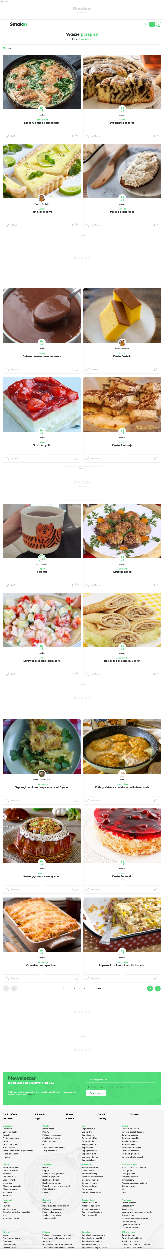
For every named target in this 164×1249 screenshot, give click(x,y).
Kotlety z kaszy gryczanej (53, 1173)
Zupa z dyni (87, 1132)
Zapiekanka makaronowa (53, 1147)
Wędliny (102, 1118)
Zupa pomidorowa (90, 1157)
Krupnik (45, 1170)
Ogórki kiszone (128, 1209)
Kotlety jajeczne (128, 1235)
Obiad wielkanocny (90, 1170)
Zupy (37, 1118)
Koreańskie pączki (11, 1218)
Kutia (124, 1189)
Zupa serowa (88, 1147)
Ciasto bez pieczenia (12, 1186)
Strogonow (7, 1241)
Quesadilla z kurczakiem (132, 1247)
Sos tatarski (87, 1189)
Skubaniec (7, 1195)
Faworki (6, 1206)
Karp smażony (128, 1180)
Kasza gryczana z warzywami (41, 876)
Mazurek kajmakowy (91, 1206)
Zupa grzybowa (128, 1173)
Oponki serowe (9, 1209)
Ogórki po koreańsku (131, 1224)
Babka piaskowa (89, 1186)
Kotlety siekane (49, 1141)
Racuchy (6, 1135)
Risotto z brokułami (50, 1180)
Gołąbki (45, 1167)
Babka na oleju (9, 1177)
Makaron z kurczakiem (52, 1135)
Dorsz (44, 1144)
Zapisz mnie (96, 1093)
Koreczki (6, 1215)
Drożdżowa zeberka (122, 122)
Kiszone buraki (128, 1215)
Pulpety (45, 1132)
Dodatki (122, 209)
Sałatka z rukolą (129, 1144)
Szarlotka (7, 1173)
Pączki (6, 1203)
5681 (98, 988)
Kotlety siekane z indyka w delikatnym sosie (122, 787)
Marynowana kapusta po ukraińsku (137, 1212)
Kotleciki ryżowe (49, 1189)
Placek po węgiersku (12, 1238)
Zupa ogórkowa (89, 1154)
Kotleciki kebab (122, 571)
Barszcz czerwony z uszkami (134, 1167)
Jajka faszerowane (90, 1167)
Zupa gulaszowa (89, 1151)
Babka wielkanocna (90, 1180)
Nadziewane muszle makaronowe (57, 1244)
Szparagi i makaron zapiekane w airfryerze (42, 787)
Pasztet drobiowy (89, 1173)
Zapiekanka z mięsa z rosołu (94, 1247)
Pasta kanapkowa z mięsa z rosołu (18, 1151)
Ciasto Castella (122, 356)
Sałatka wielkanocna (91, 1192)
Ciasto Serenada (122, 876)
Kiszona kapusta (129, 1203)
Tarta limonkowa (41, 211)
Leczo (5, 1235)
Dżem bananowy (129, 1221)
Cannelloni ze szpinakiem (41, 965)
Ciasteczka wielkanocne (92, 1177)
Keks (124, 1192)
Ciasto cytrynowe (10, 1189)
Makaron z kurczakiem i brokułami (57, 1235)
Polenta (45, 1192)
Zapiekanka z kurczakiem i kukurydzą (122, 965)
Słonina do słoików (130, 1228)
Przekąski (8, 1118)
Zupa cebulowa (89, 1160)
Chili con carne (9, 1247)
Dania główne (42, 120)
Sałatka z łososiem (130, 1135)
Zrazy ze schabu (49, 1151)
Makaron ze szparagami (53, 1209)
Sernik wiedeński (49, 1218)
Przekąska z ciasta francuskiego (136, 1244)
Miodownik (7, 1192)
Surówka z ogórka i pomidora (41, 660)
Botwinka (46, 1203)
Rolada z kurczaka (130, 1241)
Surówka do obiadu (130, 1129)
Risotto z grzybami (50, 1177)
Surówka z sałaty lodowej (133, 1132)
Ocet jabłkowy (128, 1206)
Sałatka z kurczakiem (131, 1138)
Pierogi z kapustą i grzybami (134, 1183)
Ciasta (122, 120)
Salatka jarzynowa (130, 1141)
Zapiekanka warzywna (92, 1244)
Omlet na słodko (10, 1132)
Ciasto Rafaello (9, 1180)
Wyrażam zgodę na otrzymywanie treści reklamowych (108, 1087)
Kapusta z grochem (130, 1177)
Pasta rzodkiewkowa (51, 1212)
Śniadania (39, 1114)
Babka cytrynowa (90, 1183)
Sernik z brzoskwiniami (52, 1215)
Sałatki (42, 658)
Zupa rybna (127, 1170)
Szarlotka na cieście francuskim (16, 1212)
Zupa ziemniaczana (90, 1144)
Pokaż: (82, 39)
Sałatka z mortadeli (130, 1151)
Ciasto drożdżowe (10, 1170)
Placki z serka (9, 1147)
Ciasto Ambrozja (122, 445)
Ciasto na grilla (42, 445)
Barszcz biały (88, 1141)
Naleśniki (7, 1141)
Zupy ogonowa (88, 1129)
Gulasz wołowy (9, 1244)
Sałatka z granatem (130, 1154)
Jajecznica (7, 1129)
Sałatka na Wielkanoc (131, 1147)
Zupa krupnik (88, 1135)
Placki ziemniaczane (51, 1138)
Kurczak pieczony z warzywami (56, 1186)
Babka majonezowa (91, 1209)
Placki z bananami (11, 1154)
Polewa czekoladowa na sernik (42, 356)
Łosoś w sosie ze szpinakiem (41, 122)
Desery (42, 209)
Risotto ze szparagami (52, 1183)
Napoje (42, 569)
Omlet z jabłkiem (10, 1144)
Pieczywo (134, 1114)
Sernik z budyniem (11, 1167)
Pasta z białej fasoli (122, 211)
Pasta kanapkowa (11, 1138)
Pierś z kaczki (48, 1129)
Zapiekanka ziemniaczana (93, 1241)
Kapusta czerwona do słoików (135, 1218)
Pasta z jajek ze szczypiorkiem (55, 1206)
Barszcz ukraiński (89, 1138)
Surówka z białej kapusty (133, 1157)
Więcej (29, 1094)
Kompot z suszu (128, 1186)
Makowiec (7, 1183)
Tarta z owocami (89, 1203)
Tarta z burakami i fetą (132, 1238)
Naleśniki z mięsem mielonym (122, 660)
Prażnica (6, 1157)
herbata (42, 571)
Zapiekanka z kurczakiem (93, 1238)
